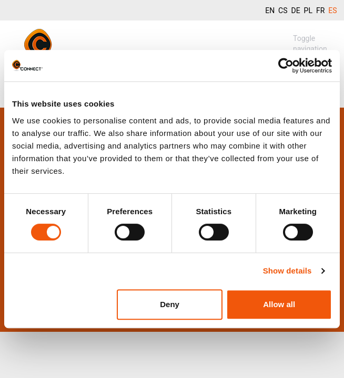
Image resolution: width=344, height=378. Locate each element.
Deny (169, 304)
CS (282, 10)
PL (308, 10)
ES (332, 10)
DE (295, 10)
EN (270, 10)
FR (320, 10)
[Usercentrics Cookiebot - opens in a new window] (286, 66)
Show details (287, 270)
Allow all (279, 304)
